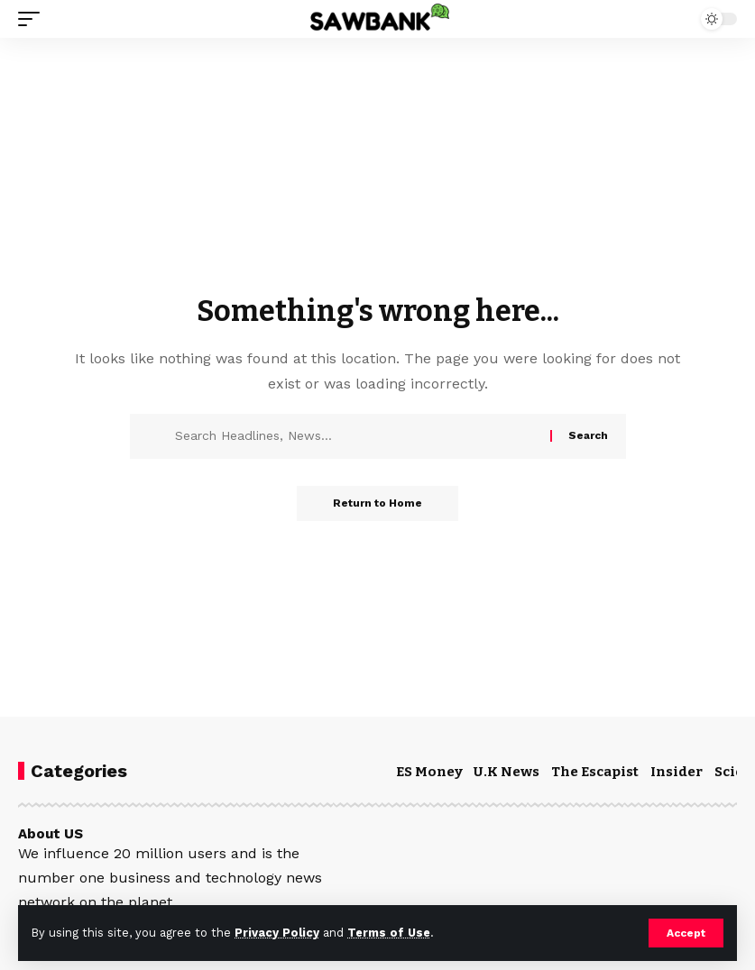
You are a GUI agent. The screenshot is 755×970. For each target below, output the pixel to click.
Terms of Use (388, 932)
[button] (686, 933)
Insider (676, 772)
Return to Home (377, 504)
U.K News (506, 772)
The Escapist (595, 772)
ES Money (429, 772)
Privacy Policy (277, 932)
